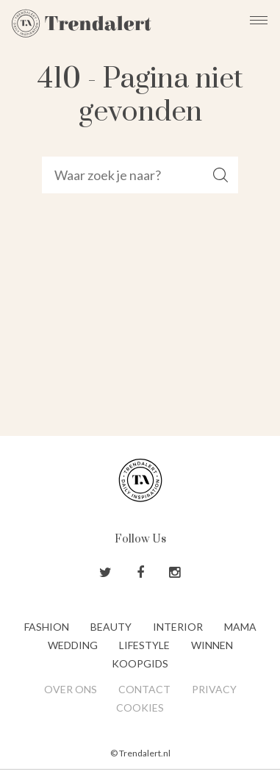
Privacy (214, 689)
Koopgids (140, 663)
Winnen (212, 645)
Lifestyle (144, 645)
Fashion (46, 626)
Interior (178, 626)
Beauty (111, 626)
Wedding (73, 645)
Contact (144, 689)
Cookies (140, 707)
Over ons (70, 689)
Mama (240, 626)
